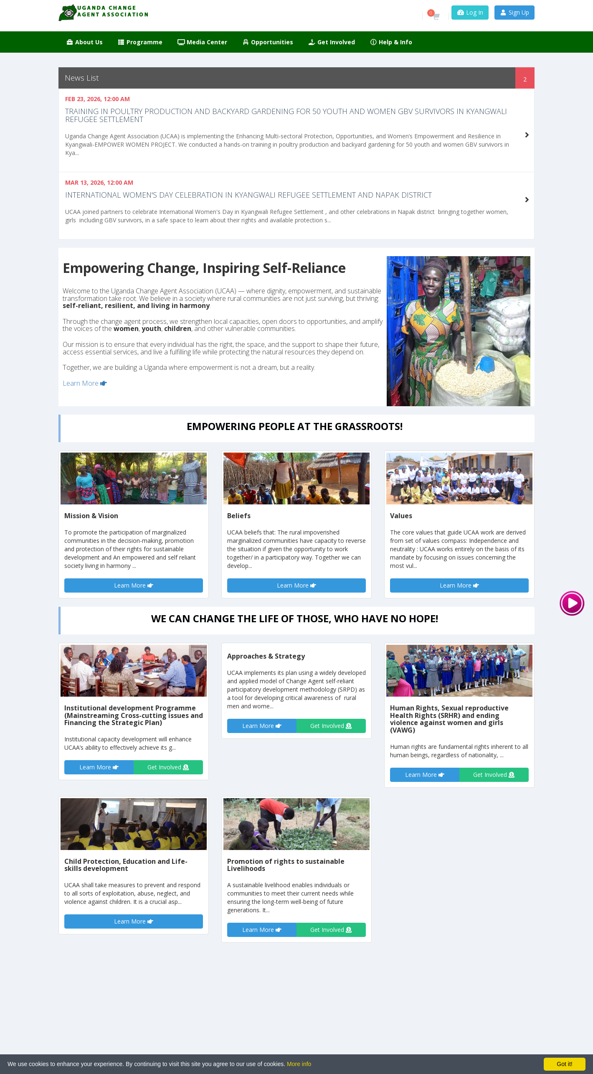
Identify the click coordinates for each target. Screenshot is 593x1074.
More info (299, 1064)
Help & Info (391, 42)
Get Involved (331, 42)
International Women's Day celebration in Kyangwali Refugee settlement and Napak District (248, 195)
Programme (140, 42)
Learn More (85, 383)
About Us (84, 42)
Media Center (202, 42)
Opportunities (268, 42)
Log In (470, 12)
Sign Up (515, 12)
